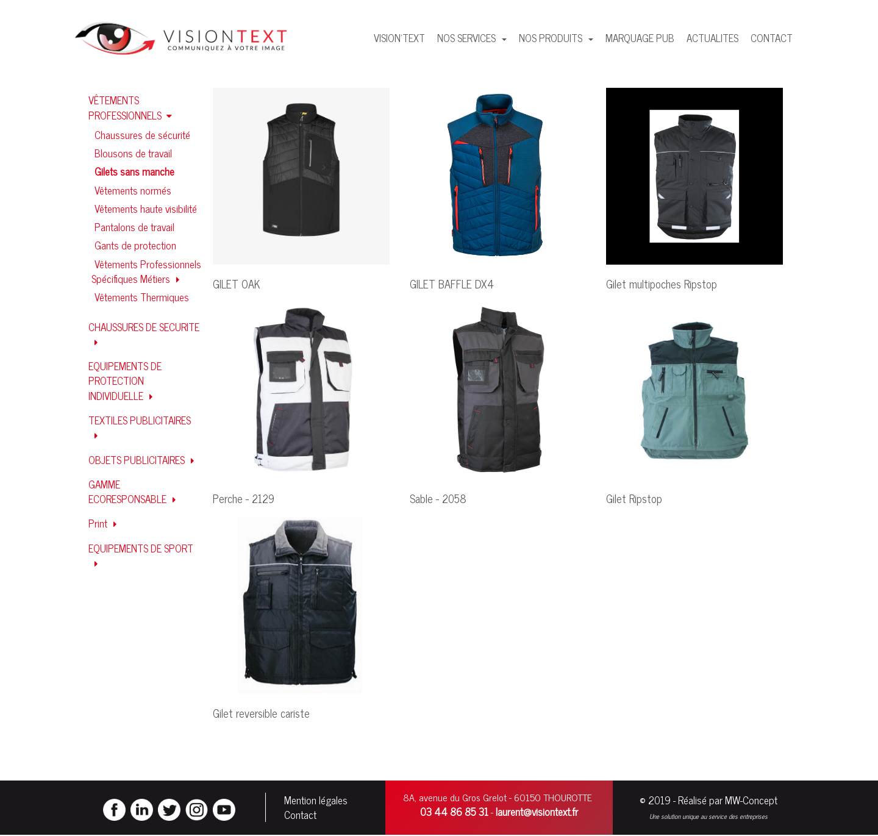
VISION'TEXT (399, 37)
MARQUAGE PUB (639, 37)
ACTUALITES (712, 37)
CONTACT (772, 37)
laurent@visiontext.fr (537, 812)
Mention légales (316, 800)
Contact (300, 815)
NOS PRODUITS (552, 37)
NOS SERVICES (467, 37)
